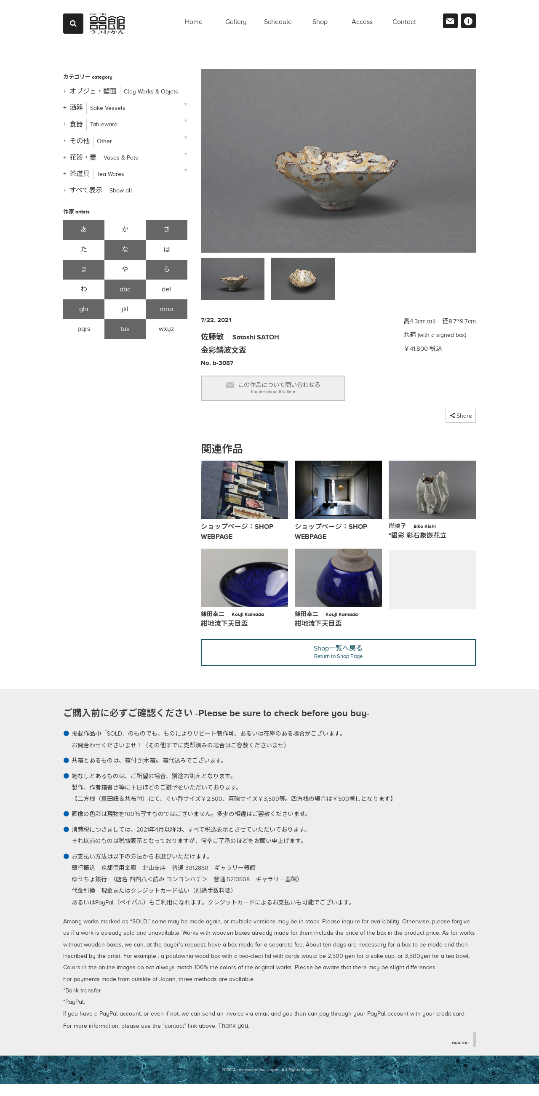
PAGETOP (458, 1054)
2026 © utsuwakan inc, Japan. (250, 1081)
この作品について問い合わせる (290, 391)
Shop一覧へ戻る (338, 662)
